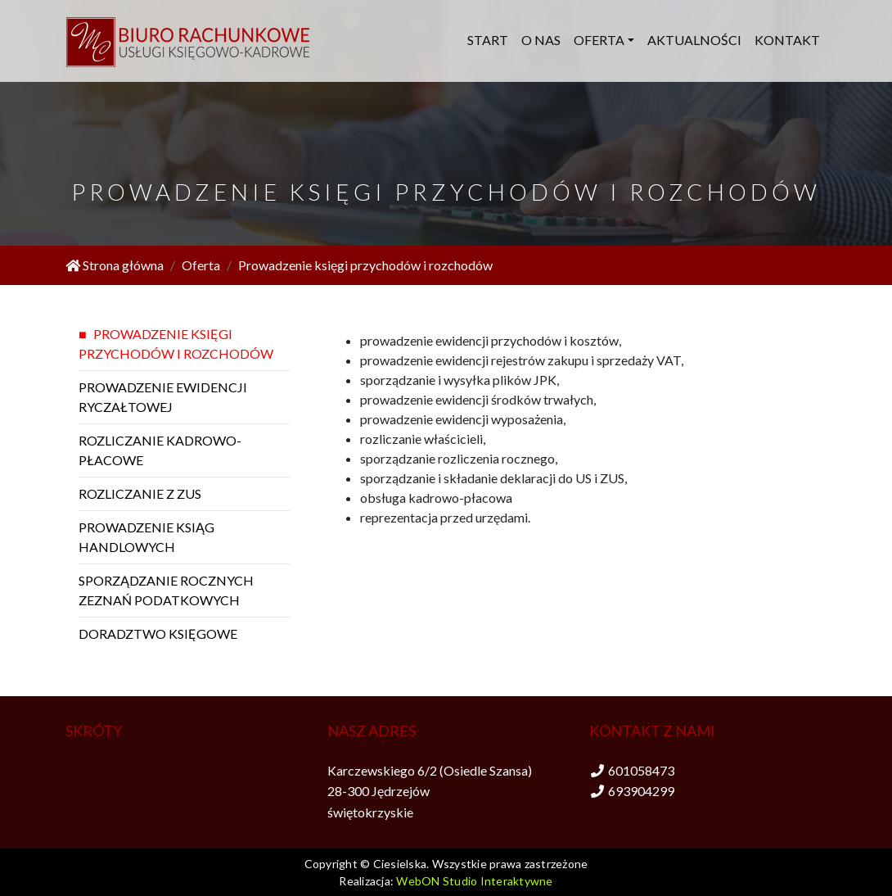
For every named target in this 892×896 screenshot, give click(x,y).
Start (487, 40)
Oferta (599, 40)
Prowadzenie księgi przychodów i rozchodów (365, 265)
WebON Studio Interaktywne (474, 881)
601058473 (641, 770)
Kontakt (787, 40)
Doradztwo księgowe (158, 633)
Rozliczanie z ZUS (140, 493)
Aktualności (694, 40)
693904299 (641, 791)
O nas (541, 40)
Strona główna (114, 265)
